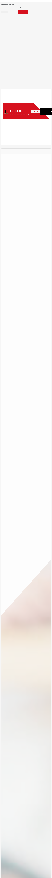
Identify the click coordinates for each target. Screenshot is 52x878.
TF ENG (15, 111)
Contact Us (35, 111)
